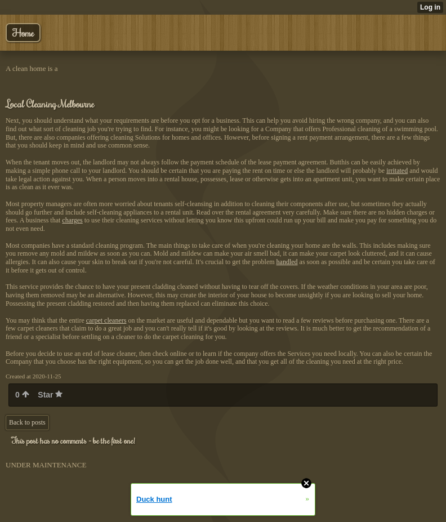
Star (50, 394)
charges (72, 220)
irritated (397, 171)
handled (287, 262)
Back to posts (27, 422)
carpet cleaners (106, 320)
